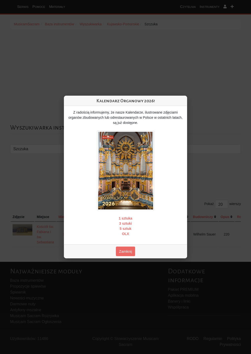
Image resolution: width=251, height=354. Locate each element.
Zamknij (125, 251)
